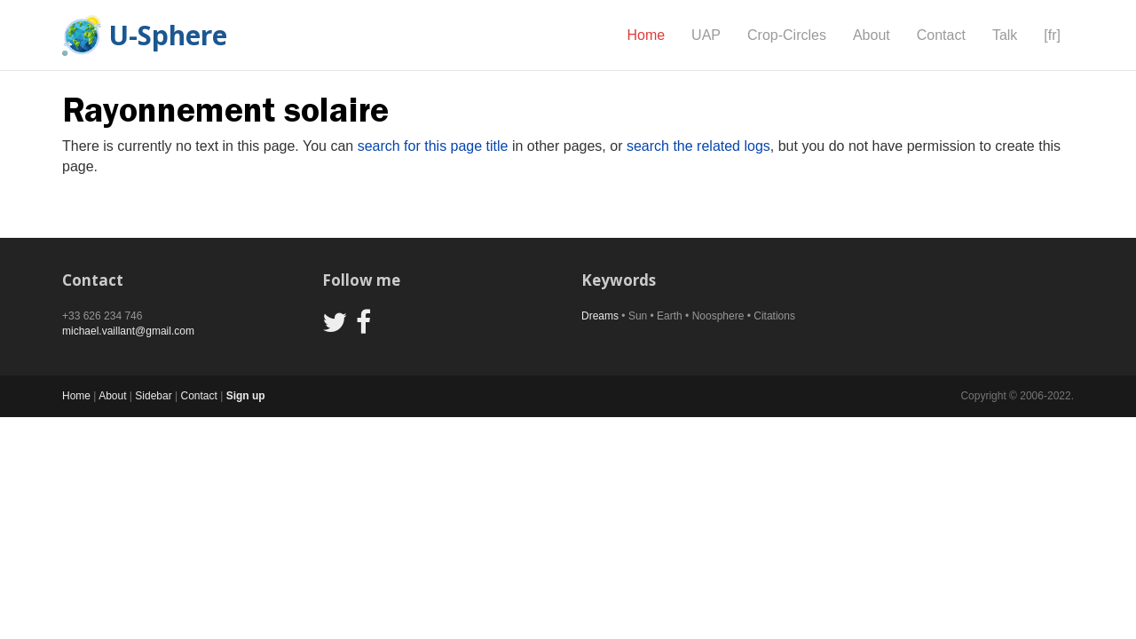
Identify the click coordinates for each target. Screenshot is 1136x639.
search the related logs (698, 146)
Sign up (245, 396)
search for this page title (433, 146)
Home (646, 35)
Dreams (600, 316)
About (871, 35)
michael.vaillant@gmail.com (128, 331)
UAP (706, 35)
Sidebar (153, 396)
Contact (941, 35)
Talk (1004, 35)
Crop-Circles (786, 35)
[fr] (1052, 35)
